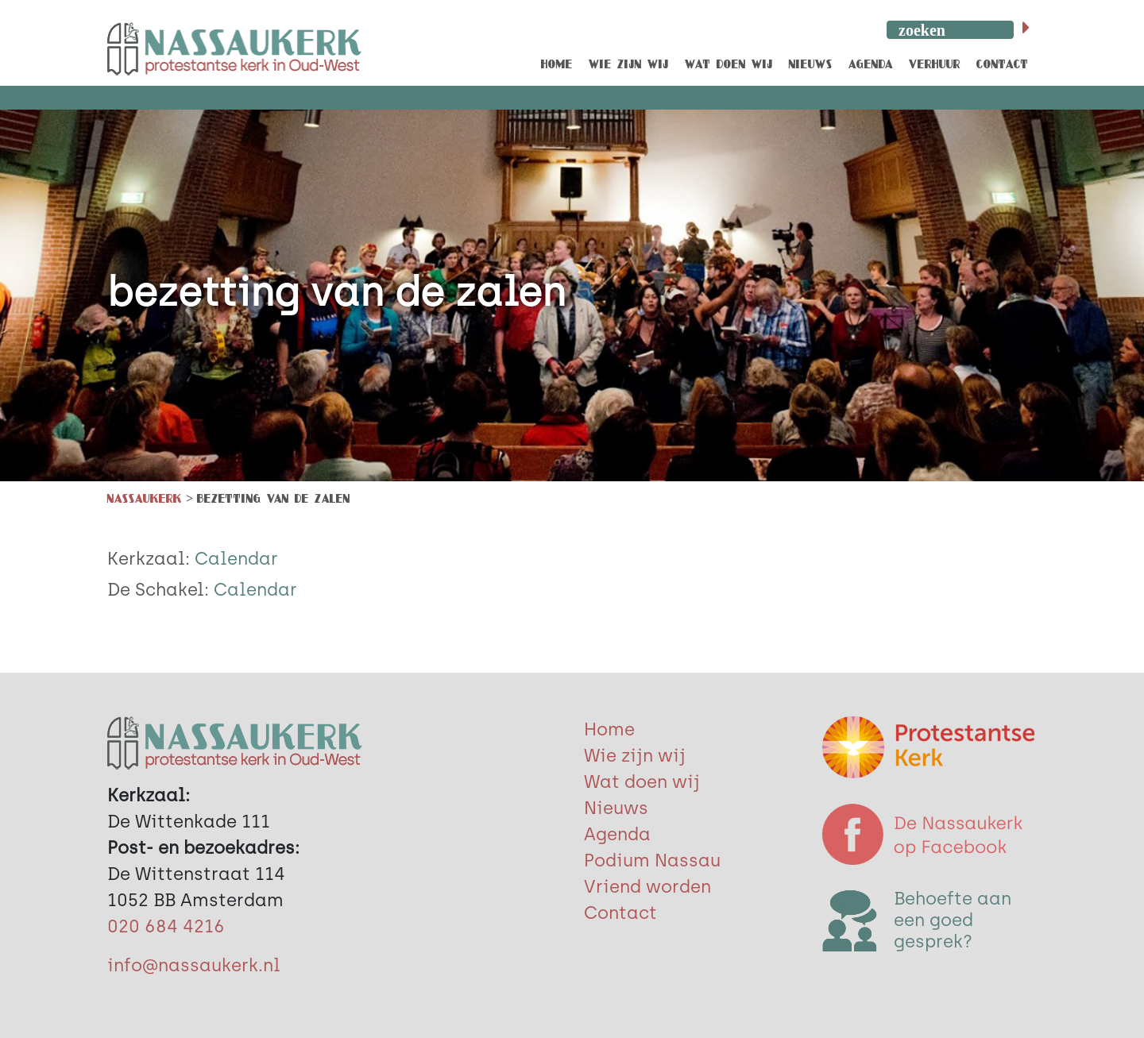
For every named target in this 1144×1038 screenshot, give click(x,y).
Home (609, 729)
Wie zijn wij (635, 755)
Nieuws (616, 808)
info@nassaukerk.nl (193, 965)
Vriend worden (647, 886)
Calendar (236, 558)
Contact (620, 913)
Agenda (617, 834)
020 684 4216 (166, 926)
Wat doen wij (642, 782)
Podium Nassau (652, 860)
